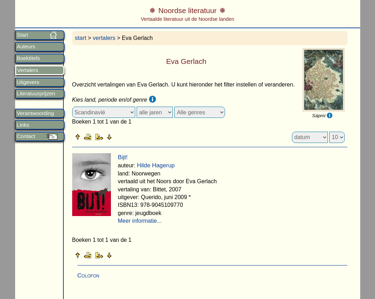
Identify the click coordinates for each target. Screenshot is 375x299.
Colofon (88, 275)
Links (23, 125)
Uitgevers (28, 82)
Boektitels (28, 58)
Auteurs (26, 46)
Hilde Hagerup (156, 165)
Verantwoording (35, 113)
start (81, 38)
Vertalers (27, 70)
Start (22, 35)
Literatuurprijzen (36, 93)
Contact (26, 136)
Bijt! (123, 157)
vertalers (104, 38)
